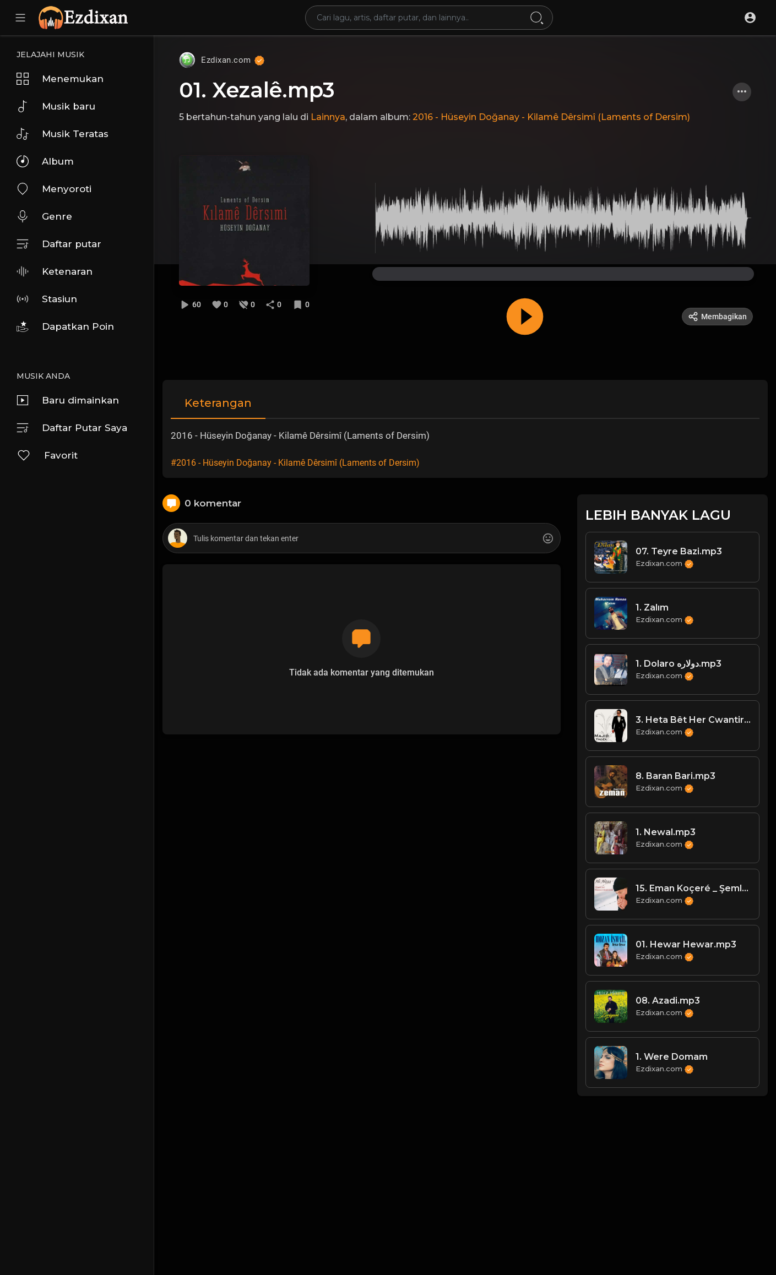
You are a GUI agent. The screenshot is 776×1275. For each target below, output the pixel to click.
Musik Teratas (62, 134)
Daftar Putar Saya (72, 428)
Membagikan (717, 316)
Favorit (47, 455)
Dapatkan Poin (65, 326)
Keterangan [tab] (218, 403)
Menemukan (60, 79)
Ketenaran (55, 271)
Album (45, 161)
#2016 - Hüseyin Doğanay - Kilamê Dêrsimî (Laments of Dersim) (295, 462)
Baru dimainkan (68, 400)
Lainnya (328, 117)
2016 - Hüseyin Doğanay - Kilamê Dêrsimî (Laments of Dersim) (551, 117)
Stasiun (47, 299)
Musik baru (56, 106)
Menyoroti (54, 189)
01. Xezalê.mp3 (257, 90)
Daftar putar (59, 244)
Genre (44, 216)
